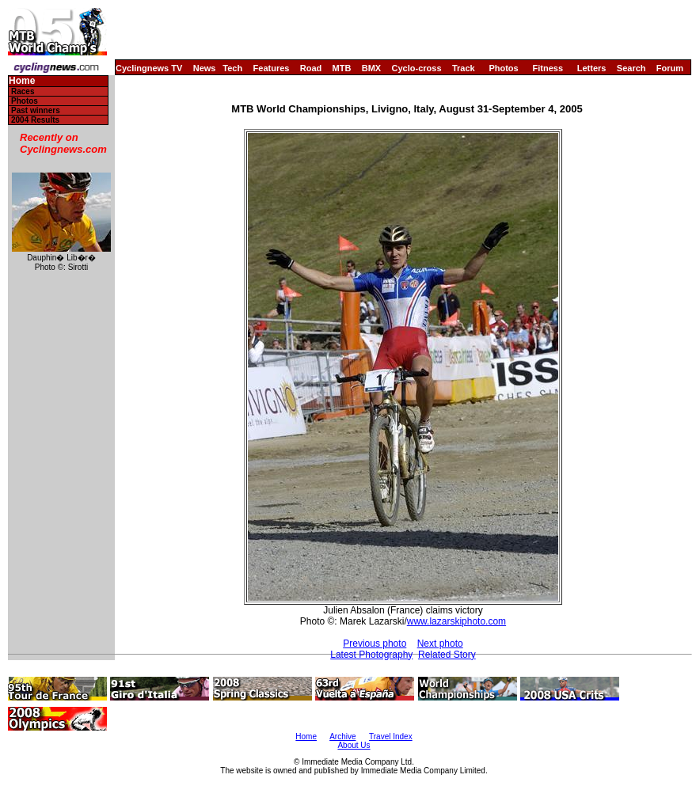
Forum (669, 68)
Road (311, 68)
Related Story (447, 654)
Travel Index (391, 736)
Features (271, 68)
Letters (592, 68)
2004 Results (35, 120)
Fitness (547, 68)
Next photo (440, 643)
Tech (232, 68)
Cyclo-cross (417, 68)
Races (22, 91)
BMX (371, 68)
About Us (353, 745)
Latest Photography (371, 654)
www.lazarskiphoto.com (456, 621)
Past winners (35, 110)
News (204, 68)
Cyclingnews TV (149, 68)
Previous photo (374, 643)
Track (463, 68)
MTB (342, 68)
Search (631, 68)
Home (22, 81)
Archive (342, 736)
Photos (503, 68)
